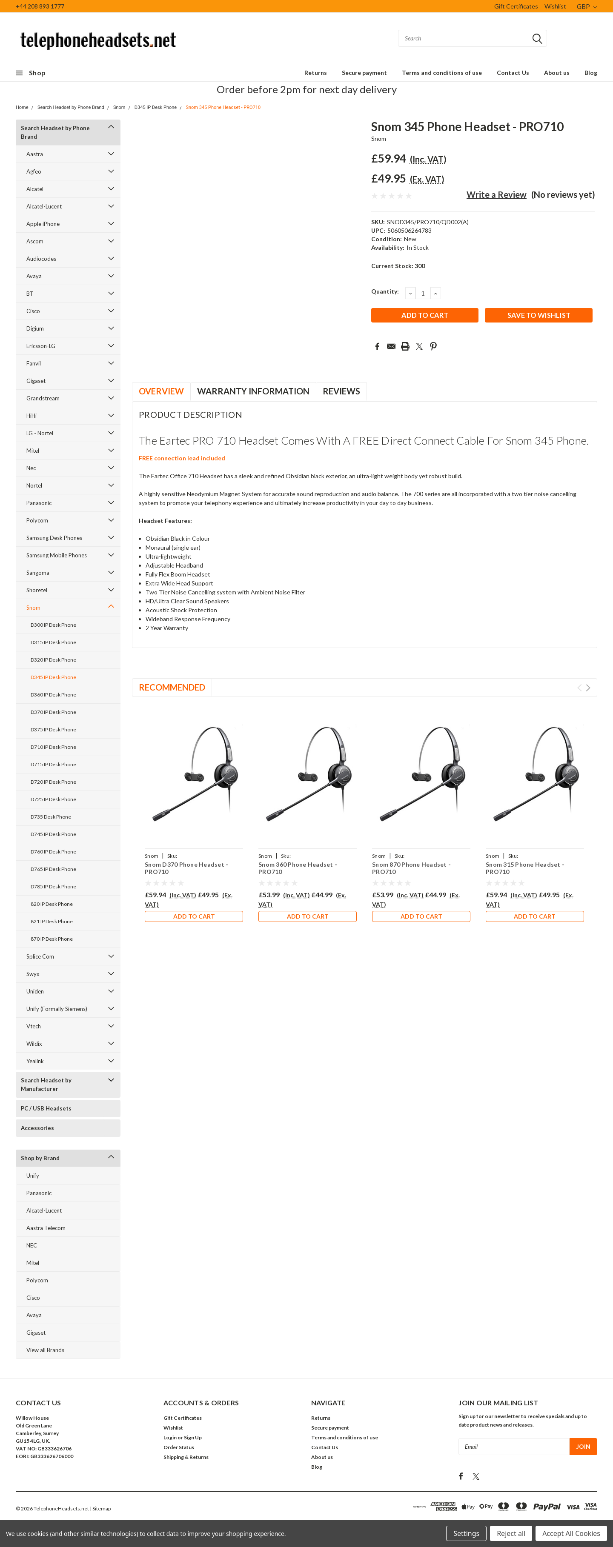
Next (588, 687)
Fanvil (33, 363)
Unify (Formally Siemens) (56, 1008)
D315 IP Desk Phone (53, 642)
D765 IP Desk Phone (53, 869)
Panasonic (39, 502)
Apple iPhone (43, 223)
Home (22, 107)
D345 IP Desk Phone (156, 107)
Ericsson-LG (40, 346)
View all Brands (45, 1350)
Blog (590, 72)
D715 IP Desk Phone (53, 764)
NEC (31, 1245)
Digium (35, 328)
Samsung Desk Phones (54, 537)
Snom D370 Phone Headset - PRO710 (186, 868)
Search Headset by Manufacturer (46, 1084)
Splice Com (40, 956)
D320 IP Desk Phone (53, 659)
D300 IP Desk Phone (53, 625)
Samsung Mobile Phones (56, 555)
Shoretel (36, 590)
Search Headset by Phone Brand (70, 107)
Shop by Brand (40, 1158)
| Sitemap (100, 1508)
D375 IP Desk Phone (53, 729)
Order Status (178, 1447)
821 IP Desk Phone (52, 921)
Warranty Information (253, 391)
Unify (32, 1175)
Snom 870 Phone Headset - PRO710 (411, 868)
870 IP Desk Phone (52, 939)
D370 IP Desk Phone (53, 712)
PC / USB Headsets (46, 1108)
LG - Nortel (39, 433)
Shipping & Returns (186, 1457)
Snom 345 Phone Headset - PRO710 (223, 107)
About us (557, 72)
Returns (315, 72)
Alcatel (34, 189)
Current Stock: (398, 265)
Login (170, 1437)
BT (30, 293)
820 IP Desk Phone (52, 904)
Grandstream (43, 398)
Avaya (34, 276)
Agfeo (33, 171)
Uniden (35, 991)
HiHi (31, 415)
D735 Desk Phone (51, 816)
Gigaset (36, 380)
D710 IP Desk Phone (53, 747)
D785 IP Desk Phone (53, 886)
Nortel (34, 485)
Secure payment (364, 72)
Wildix (34, 1043)
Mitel (32, 450)
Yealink (35, 1061)
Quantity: (385, 291)
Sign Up (193, 1437)
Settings (466, 1533)
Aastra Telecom (46, 1227)
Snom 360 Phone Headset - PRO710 (297, 868)
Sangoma (37, 572)
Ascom (34, 241)
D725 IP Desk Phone (53, 799)
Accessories (37, 1128)
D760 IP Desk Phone (53, 851)
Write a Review (497, 194)
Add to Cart (194, 917)
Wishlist (555, 6)
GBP (587, 6)
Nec (31, 468)
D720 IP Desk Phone (53, 782)
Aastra (34, 154)
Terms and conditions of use (442, 72)
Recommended (172, 687)
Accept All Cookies (571, 1533)
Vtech (33, 1026)
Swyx (33, 973)
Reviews (341, 391)
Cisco (33, 311)
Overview (161, 391)
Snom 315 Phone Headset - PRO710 (525, 868)
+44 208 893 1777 (40, 6)
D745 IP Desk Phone (53, 834)
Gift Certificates (516, 6)
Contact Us (513, 72)
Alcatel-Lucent (44, 206)
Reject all (511, 1533)
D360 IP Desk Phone (53, 694)
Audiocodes (41, 258)
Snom (119, 107)
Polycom (37, 520)
